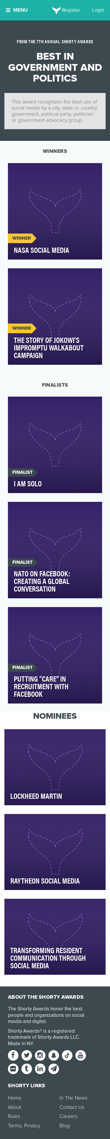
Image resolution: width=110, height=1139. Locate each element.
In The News (73, 1098)
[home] (55, 10)
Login (98, 10)
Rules (14, 1116)
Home (14, 1098)
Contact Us (72, 1107)
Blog (65, 1126)
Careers (68, 1116)
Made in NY (20, 1044)
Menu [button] (17, 10)
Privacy (32, 1126)
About (14, 1107)
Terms (14, 1126)
